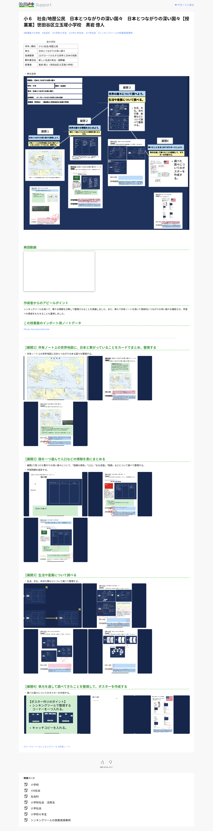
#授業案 (28, 32)
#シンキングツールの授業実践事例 (115, 32)
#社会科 (46, 32)
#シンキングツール (48, 746)
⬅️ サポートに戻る (184, 5)
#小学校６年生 (59, 32)
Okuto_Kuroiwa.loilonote (37, 329)
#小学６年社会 (76, 32)
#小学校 (36, 32)
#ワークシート (31, 746)
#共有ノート (64, 746)
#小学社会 (91, 32)
